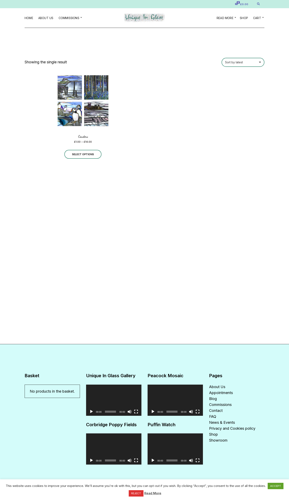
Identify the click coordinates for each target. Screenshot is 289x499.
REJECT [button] (136, 493)
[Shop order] (243, 62)
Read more (225, 18)
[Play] (91, 412)
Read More (152, 493)
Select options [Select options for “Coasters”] (83, 154)
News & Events (222, 422)
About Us (45, 18)
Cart (257, 18)
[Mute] (129, 412)
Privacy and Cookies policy (232, 428)
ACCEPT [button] (275, 486)
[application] (113, 400)
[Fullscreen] (136, 412)
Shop (244, 18)
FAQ (212, 416)
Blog (213, 398)
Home (29, 18)
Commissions (69, 18)
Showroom (218, 440)
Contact (216, 410)
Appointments (221, 393)
